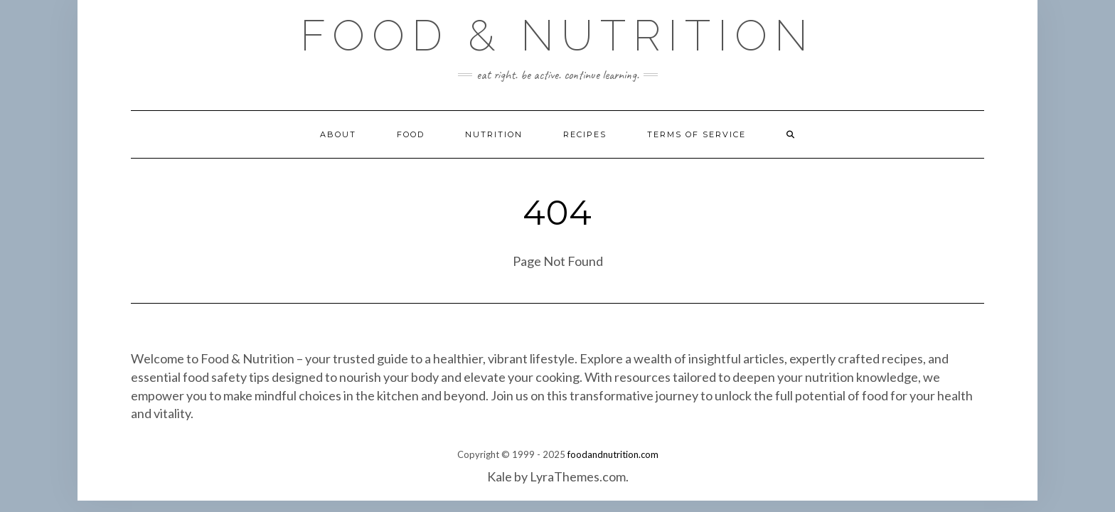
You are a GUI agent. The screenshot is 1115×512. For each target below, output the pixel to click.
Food (411, 134)
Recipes (585, 134)
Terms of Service (696, 134)
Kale (499, 476)
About (338, 134)
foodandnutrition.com (612, 454)
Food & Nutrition (557, 35)
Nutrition (494, 134)
